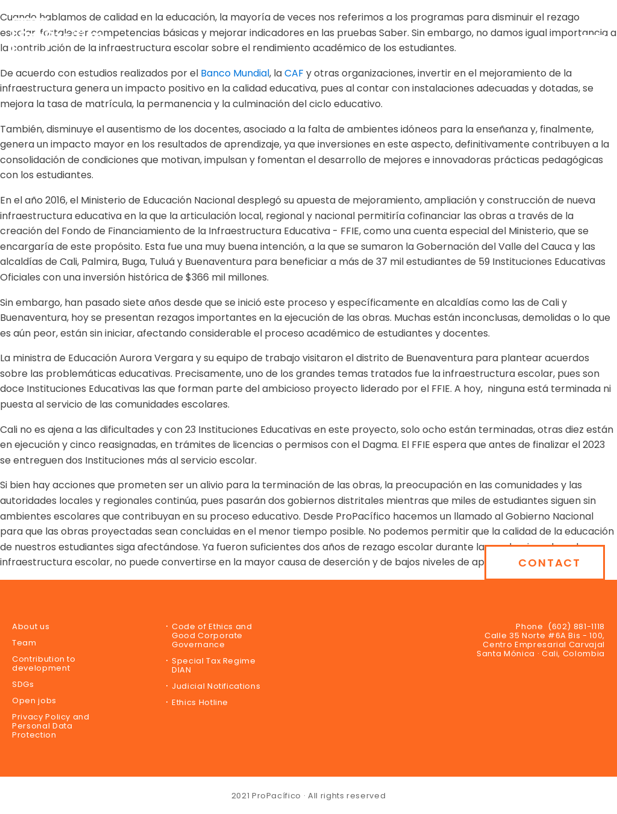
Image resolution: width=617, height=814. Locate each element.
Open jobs (34, 700)
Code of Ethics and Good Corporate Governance (212, 635)
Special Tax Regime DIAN (214, 665)
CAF (294, 73)
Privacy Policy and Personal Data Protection (51, 725)
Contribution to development (44, 663)
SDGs (23, 684)
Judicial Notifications (216, 686)
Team (24, 642)
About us (30, 626)
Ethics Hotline (200, 702)
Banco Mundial (235, 73)
